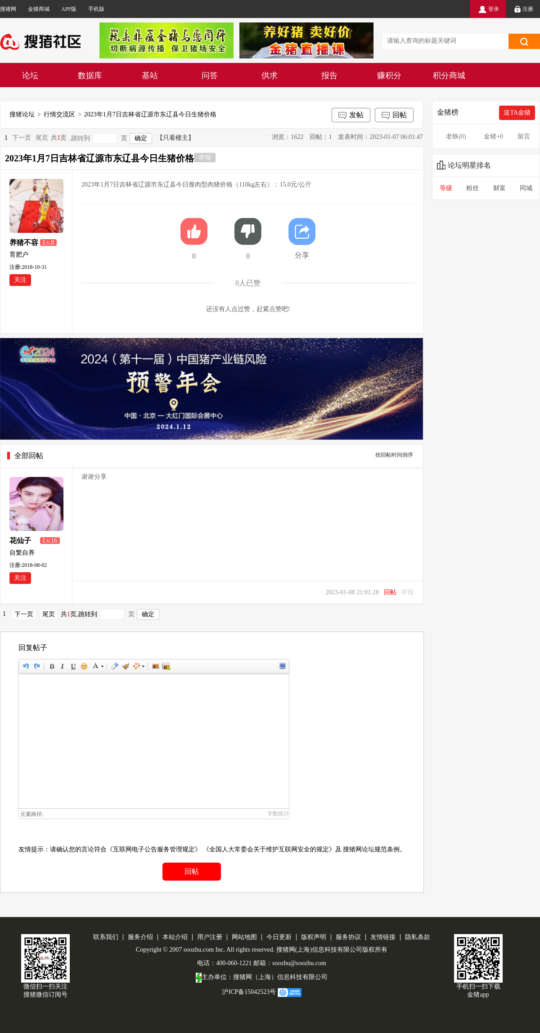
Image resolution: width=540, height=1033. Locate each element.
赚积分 (389, 75)
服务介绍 (140, 937)
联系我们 (105, 937)
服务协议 (348, 937)
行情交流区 (59, 114)
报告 (329, 75)
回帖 (394, 115)
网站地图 (244, 937)
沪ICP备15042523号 (249, 991)
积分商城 (449, 75)
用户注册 (209, 937)
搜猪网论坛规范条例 (371, 849)
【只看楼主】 (175, 137)
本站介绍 (175, 937)
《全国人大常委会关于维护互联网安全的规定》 (269, 849)
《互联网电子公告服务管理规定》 (154, 849)
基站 (150, 75)
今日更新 (279, 937)
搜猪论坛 (22, 114)
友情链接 (383, 937)
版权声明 (313, 937)
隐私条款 (417, 937)
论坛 (30, 75)
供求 (269, 75)
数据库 (90, 75)
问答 (210, 75)
